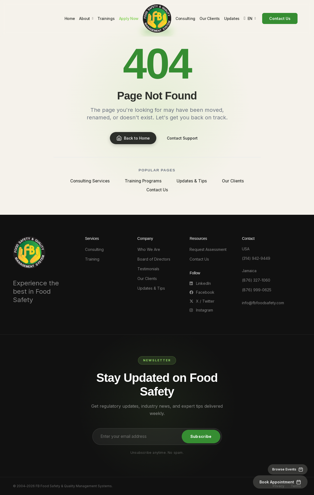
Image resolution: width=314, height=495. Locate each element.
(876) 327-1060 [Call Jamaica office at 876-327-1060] (256, 280)
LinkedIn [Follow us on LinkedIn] (200, 283)
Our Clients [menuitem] (210, 19)
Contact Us (157, 189)
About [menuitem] (86, 19)
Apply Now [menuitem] (128, 19)
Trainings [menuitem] (105, 19)
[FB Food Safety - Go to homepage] (157, 19)
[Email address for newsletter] (138, 437)
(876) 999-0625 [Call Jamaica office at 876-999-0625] (256, 290)
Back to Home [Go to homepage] (133, 138)
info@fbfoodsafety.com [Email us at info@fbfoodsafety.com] (263, 302)
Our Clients (233, 181)
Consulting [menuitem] (186, 19)
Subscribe (201, 436)
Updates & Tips (192, 181)
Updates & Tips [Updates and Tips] (151, 288)
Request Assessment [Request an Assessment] (208, 249)
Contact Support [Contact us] (182, 138)
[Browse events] (288, 469)
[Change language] (250, 19)
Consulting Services (90, 181)
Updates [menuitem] (232, 19)
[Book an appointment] (280, 482)
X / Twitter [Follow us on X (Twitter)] (202, 301)
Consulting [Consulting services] (94, 249)
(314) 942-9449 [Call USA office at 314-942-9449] (256, 258)
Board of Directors (153, 259)
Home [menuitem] (69, 19)
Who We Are (148, 249)
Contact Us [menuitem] (280, 19)
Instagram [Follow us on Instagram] (201, 310)
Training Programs (143, 181)
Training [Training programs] (92, 259)
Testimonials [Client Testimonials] (148, 268)
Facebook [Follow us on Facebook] (202, 292)
